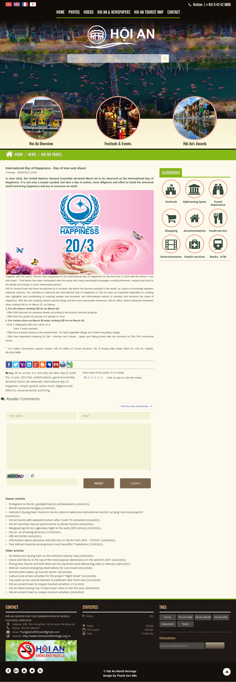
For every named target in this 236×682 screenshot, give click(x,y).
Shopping (171, 231)
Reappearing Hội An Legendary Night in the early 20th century (47, 528)
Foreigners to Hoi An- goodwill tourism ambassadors (42, 504)
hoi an (167, 617)
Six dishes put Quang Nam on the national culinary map (43, 556)
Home (60, 12)
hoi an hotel (220, 617)
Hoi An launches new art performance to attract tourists (44, 524)
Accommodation (194, 231)
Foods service (218, 231)
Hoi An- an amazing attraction (27, 532)
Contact (173, 12)
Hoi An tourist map (148, 12)
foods (185, 624)
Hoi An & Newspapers (113, 12)
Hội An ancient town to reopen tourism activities (39, 584)
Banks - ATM (218, 257)
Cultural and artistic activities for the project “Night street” (45, 576)
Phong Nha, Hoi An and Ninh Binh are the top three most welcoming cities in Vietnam (62, 564)
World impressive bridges (25, 508)
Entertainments (171, 257)
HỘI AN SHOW (18, 536)
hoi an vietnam (203, 617)
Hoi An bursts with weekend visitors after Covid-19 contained (47, 520)
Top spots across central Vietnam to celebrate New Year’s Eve (47, 580)
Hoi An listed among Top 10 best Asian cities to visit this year (46, 588)
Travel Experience (218, 203)
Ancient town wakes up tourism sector (33, 572)
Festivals (171, 202)
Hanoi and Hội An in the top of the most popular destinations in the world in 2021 (60, 560)
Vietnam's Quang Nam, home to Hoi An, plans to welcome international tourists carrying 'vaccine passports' (76, 512)
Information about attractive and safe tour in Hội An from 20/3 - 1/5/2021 (54, 540)
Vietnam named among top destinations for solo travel (43, 568)
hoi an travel (185, 617)
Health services (194, 257)
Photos (74, 12)
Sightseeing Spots (194, 202)
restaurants (167, 624)
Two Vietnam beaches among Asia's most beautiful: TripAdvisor (48, 544)
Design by (120, 676)
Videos (88, 12)
